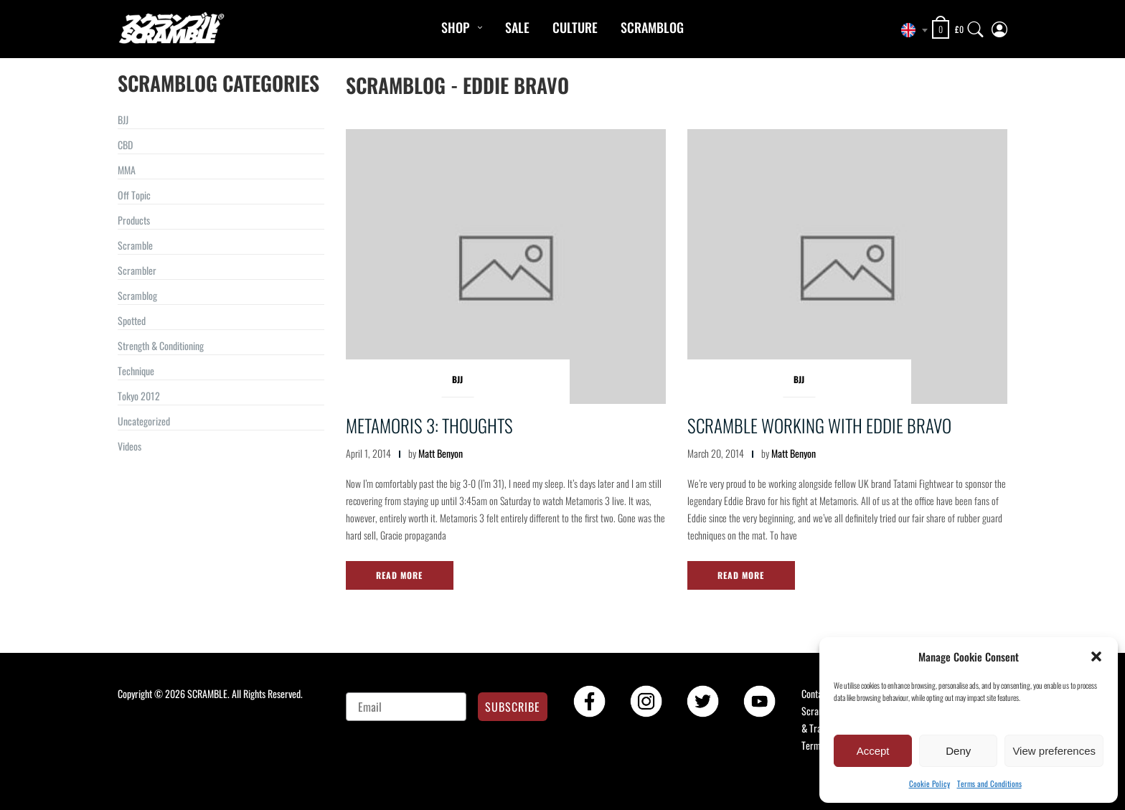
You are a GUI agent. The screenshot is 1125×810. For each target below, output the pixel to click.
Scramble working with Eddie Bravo (819, 425)
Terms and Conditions (989, 783)
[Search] (976, 26)
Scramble (135, 245)
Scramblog (652, 27)
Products (134, 219)
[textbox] (910, 30)
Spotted (132, 320)
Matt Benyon (440, 453)
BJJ (123, 119)
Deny (958, 751)
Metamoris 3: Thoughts (429, 425)
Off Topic (134, 194)
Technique (136, 370)
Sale (517, 27)
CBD (125, 144)
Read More (399, 575)
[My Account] (999, 26)
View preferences (1054, 751)
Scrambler (137, 270)
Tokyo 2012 (139, 395)
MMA (127, 169)
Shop (455, 27)
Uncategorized (144, 420)
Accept (873, 751)
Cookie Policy (929, 783)
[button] (1096, 656)
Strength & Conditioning (161, 345)
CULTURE (575, 27)
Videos (129, 445)
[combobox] (910, 30)
